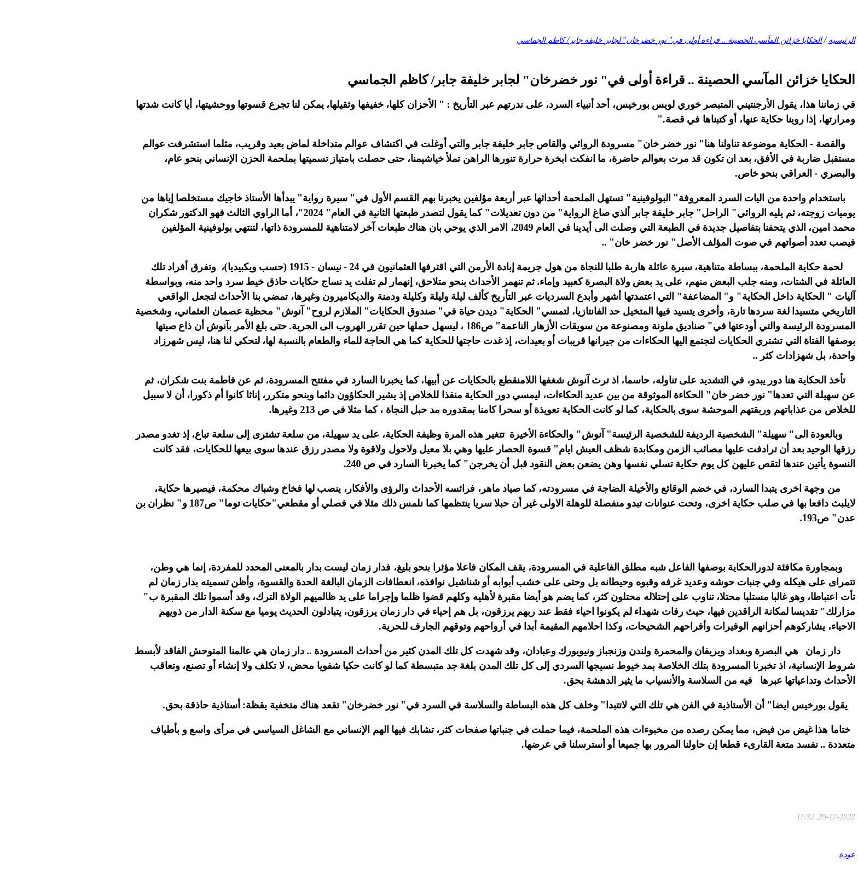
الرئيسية (776, 40)
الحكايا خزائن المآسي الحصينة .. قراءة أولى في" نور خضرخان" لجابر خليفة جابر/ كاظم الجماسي (604, 40)
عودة (781, 854)
